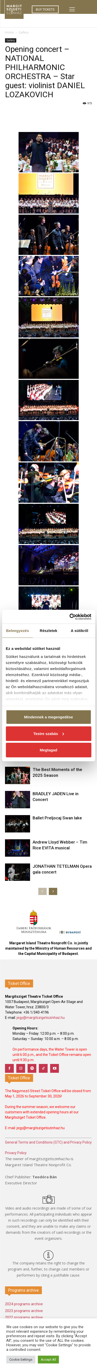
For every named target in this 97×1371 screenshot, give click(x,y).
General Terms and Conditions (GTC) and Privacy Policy (48, 1142)
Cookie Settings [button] (20, 1359)
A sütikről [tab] (79, 630)
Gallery (24, 32)
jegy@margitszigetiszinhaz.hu (41, 1018)
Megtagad (48, 750)
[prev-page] (42, 891)
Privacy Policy (16, 1153)
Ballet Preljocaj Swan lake (57, 817)
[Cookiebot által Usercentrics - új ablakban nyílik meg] (69, 616)
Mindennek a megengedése (48, 717)
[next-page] (53, 891)
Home (9, 32)
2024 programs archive (24, 1304)
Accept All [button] (48, 1359)
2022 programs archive (24, 1317)
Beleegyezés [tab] (17, 630)
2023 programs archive (24, 1311)
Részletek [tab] (48, 630)
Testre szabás (48, 733)
